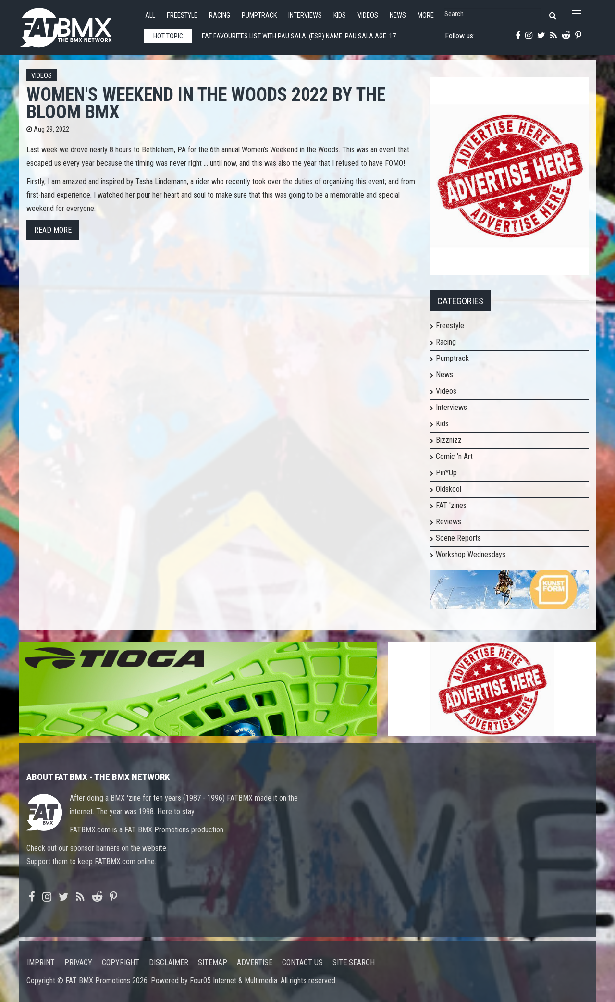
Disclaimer (168, 962)
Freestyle (182, 16)
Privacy (78, 962)
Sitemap (212, 962)
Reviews (448, 521)
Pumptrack (259, 16)
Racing (219, 16)
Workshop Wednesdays (470, 554)
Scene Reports (458, 538)
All (150, 16)
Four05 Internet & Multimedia (233, 980)
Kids (339, 16)
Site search (353, 962)
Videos (367, 16)
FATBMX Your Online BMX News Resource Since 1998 (77, 24)
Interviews (305, 16)
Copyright (120, 962)
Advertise (254, 962)
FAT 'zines (451, 505)
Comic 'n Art (454, 456)
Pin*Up (446, 472)
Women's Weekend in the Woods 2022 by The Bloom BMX (205, 103)
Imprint (41, 962)
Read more (53, 230)
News (398, 16)
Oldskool (448, 489)
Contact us (302, 962)
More (426, 16)
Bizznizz (449, 440)
